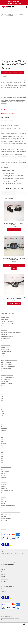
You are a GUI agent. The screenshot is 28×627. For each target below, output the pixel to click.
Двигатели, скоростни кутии (7, 323)
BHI (2, 327)
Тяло (2, 526)
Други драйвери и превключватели (9, 360)
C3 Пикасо (3, 443)
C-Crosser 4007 (4, 428)
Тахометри (3, 509)
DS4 (2, 460)
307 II (2, 407)
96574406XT (9, 101)
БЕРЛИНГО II (11, 97)
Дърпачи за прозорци (6, 362)
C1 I (2, 432)
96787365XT (20, 101)
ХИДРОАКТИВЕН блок (6, 514)
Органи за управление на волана (8, 98)
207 (2, 400)
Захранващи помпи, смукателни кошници (10, 370)
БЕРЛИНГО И (4, 477)
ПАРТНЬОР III (4, 486)
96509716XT (23, 100)
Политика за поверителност (8, 564)
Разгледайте (4, 588)
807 (2, 426)
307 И (2, 409)
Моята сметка (4, 579)
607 (2, 424)
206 (12, 14)
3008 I (2, 402)
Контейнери (4, 520)
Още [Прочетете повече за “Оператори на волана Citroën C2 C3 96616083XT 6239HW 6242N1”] (14, 268)
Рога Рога (3, 501)
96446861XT (18, 100)
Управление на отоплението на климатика (10, 512)
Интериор (3, 516)
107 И (2, 394)
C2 (2, 437)
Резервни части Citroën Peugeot (8, 561)
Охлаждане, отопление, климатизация (9, 522)
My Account (4, 625)
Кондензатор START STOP (7, 375)
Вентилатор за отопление (7, 340)
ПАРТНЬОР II (19, 98)
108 (2, 396)
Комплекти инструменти (6, 518)
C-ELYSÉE (3, 430)
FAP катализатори (5, 317)
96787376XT (3, 103)
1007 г (2, 392)
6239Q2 (10, 100)
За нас (3, 571)
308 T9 (2, 411)
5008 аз (3, 420)
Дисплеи (3, 353)
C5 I (2, 452)
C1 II (2, 434)
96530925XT (3, 101)
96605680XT (15, 101)
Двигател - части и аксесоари (7, 321)
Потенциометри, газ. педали (7, 490)
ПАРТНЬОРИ (4, 488)
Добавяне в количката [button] (14, 229)
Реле (2, 499)
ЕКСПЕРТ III (3, 482)
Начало (3, 12)
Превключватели (5, 492)
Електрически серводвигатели (8, 366)
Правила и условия (5, 584)
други (2, 357)
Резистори (3, 497)
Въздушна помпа (5, 347)
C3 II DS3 (3, 441)
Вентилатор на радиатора (7, 342)
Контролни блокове (5, 379)
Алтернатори (4, 334)
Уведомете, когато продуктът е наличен (13, 72)
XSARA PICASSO (5, 471)
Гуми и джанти (4, 319)
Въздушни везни (5, 349)
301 (2, 405)
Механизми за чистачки (6, 383)
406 (2, 415)
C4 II (2, 447)
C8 (2, 458)
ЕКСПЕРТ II (3, 479)
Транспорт (3, 591)
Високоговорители (5, 345)
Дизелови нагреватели (6, 351)
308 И (2, 413)
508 (2, 422)
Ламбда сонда (4, 381)
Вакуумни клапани (5, 338)
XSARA (3, 469)
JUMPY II (3, 464)
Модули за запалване (6, 385)
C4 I (2, 445)
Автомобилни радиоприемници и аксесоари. (11, 332)
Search (14, 625)
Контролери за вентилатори (7, 377)
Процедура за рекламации (7, 586)
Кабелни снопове (5, 372)
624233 (13, 100)
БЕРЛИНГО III (4, 475)
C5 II (2, 454)
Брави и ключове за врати (7, 336)
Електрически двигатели (6, 364)
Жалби (3, 569)
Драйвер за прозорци (6, 355)
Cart (22, 624)
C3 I (2, 439)
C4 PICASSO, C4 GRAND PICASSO (8, 449)
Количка (3, 574)
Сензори (3, 503)
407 (2, 417)
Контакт (3, 576)
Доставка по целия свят (7, 566)
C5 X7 (2, 456)
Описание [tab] (3, 109)
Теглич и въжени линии (6, 524)
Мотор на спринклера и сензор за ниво (9, 387)
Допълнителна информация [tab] (8, 113)
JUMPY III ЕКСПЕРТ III (6, 467)
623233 (6, 100)
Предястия (3, 494)
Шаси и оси (3, 529)
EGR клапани (4, 330)
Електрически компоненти (11, 12)
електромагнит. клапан (6, 368)
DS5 (2, 462)
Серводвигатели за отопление (8, 505)
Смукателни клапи (5, 507)
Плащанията (4, 581)
